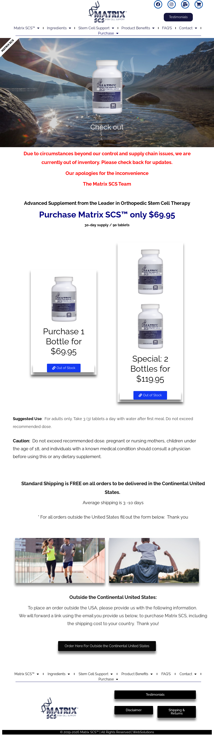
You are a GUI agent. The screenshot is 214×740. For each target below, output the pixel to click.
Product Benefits (138, 28)
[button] (64, 360)
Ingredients (59, 28)
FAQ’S (167, 28)
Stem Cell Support (96, 28)
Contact (188, 28)
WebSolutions (143, 732)
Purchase (108, 33)
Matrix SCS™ (27, 28)
